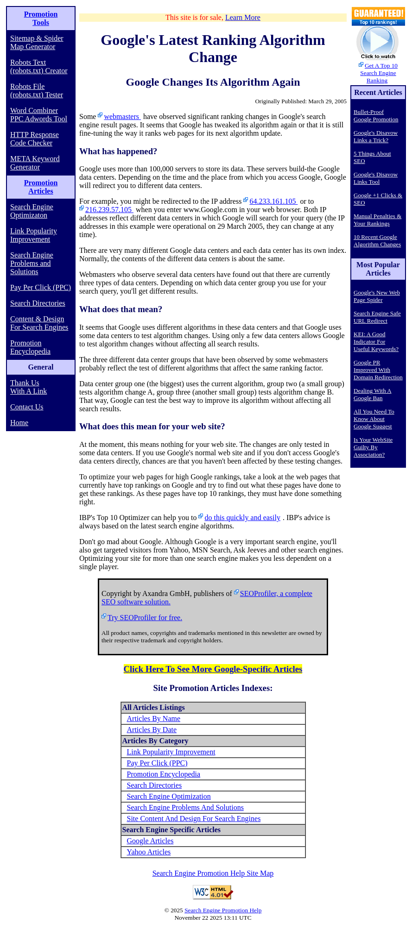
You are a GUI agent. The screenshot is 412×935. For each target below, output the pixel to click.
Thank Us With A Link (28, 387)
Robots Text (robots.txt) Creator (39, 66)
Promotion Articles (41, 187)
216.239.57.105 (109, 209)
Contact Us (27, 407)
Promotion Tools (41, 18)
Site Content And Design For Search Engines (194, 818)
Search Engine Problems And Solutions (185, 807)
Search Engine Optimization (169, 796)
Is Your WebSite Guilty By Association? (373, 447)
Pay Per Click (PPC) (40, 287)
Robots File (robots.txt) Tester (36, 90)
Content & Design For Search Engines (39, 323)
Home (19, 423)
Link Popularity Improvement (33, 235)
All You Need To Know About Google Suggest (374, 419)
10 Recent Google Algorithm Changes (377, 240)
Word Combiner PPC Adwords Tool (38, 115)
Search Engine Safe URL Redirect (377, 317)
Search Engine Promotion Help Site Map (213, 873)
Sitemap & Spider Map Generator (36, 42)
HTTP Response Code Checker (34, 139)
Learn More (242, 17)
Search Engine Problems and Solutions (31, 263)
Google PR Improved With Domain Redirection (378, 370)
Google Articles (150, 841)
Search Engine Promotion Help (222, 910)
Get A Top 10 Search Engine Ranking (379, 73)
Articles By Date (152, 730)
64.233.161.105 (273, 201)
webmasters (122, 116)
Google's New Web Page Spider (377, 296)
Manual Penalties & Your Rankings (377, 220)
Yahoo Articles (149, 852)
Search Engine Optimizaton (31, 211)
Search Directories (37, 303)
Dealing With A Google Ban (373, 394)
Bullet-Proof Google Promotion (376, 115)
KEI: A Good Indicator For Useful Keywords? (376, 341)
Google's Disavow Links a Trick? (376, 136)
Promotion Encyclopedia (30, 347)
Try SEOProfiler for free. (145, 617)
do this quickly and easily (242, 517)
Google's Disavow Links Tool (376, 178)
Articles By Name (154, 718)
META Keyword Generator (35, 163)
